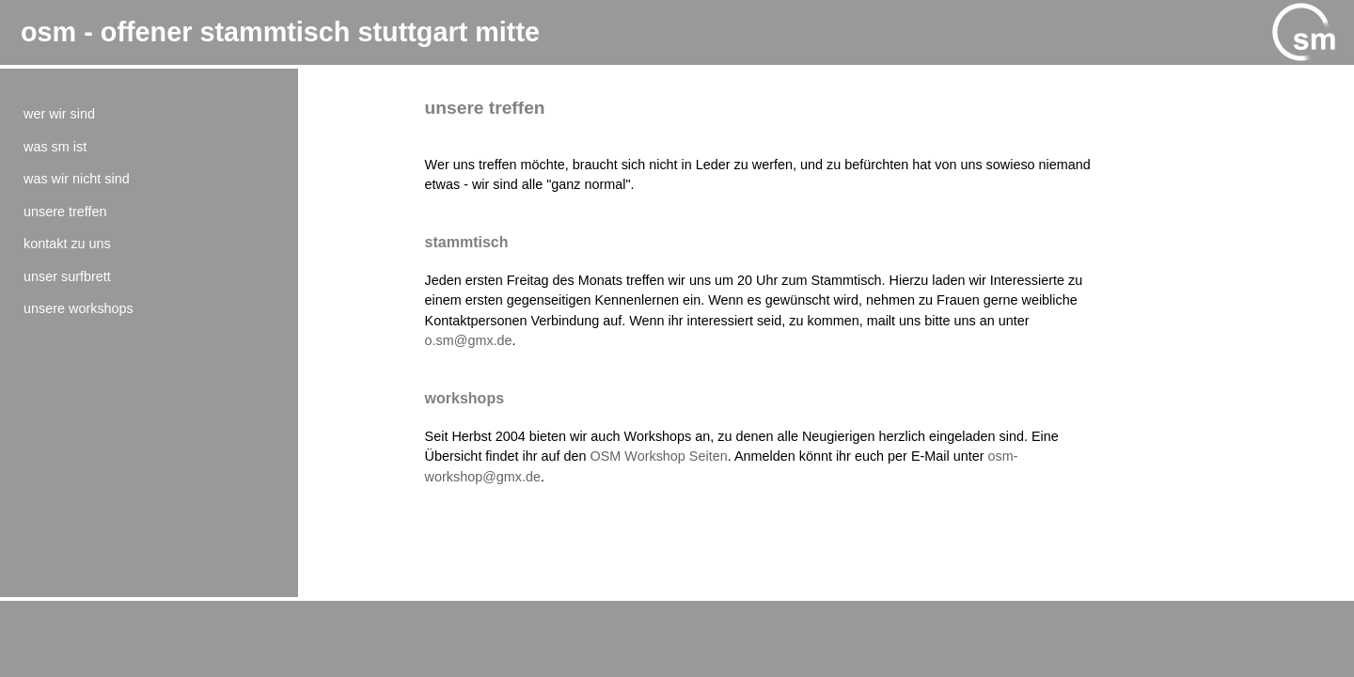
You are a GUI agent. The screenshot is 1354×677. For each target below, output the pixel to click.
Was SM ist (55, 146)
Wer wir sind (59, 113)
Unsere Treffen (65, 211)
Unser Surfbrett (67, 276)
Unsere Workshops (79, 308)
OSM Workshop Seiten (659, 456)
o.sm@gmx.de (468, 340)
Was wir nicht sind (77, 178)
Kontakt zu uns (67, 243)
